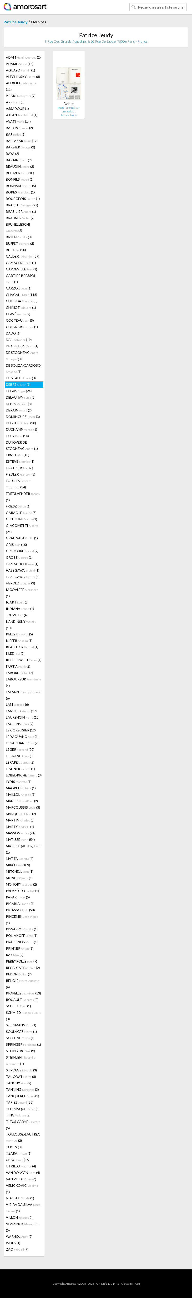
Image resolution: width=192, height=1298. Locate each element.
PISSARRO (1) (22, 929)
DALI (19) (19, 340)
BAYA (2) (12, 154)
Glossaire (127, 1283)
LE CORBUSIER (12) (21, 730)
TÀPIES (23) (19, 1102)
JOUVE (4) (17, 615)
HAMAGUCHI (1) (22, 564)
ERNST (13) (17, 455)
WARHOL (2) (19, 1236)
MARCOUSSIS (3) (23, 807)
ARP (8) (15, 102)
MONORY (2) (21, 884)
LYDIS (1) (18, 782)
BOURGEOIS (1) (23, 199)
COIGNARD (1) (22, 327)
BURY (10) (16, 250)
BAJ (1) (15, 134)
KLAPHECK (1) (22, 647)
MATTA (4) (19, 859)
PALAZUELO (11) (22, 891)
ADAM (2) (23, 57)
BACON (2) (19, 128)
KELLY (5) (19, 634)
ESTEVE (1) (20, 461)
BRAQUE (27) (22, 205)
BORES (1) (20, 192)
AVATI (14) (18, 121)
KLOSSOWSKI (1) (23, 660)
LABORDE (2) (19, 673)
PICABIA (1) (20, 904)
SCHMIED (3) (23, 1015)
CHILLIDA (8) (21, 301)
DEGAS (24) (19, 391)
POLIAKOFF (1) (21, 935)
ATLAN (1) (21, 115)
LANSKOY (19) (21, 711)
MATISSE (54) (20, 839)
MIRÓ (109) (18, 865)
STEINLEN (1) (20, 1060)
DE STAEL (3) (21, 378)
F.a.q (137, 1283)
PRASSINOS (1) (22, 942)
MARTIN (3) (20, 820)
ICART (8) (17, 602)
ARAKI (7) (20, 96)
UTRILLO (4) (21, 1166)
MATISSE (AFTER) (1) (23, 849)
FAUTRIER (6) (19, 468)
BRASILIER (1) (21, 211)
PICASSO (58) (20, 910)
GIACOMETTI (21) (22, 528)
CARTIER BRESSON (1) (21, 279)
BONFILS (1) (20, 179)
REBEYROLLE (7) (21, 961)
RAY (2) (14, 955)
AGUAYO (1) (20, 70)
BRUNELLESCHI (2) (18, 227)
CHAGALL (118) (21, 295)
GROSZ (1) (19, 557)
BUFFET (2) (20, 243)
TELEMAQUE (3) (23, 1109)
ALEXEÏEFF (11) (21, 86)
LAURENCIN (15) (23, 717)
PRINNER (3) (19, 948)
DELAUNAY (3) (20, 397)
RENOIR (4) (22, 984)
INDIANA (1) (20, 609)
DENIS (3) (19, 404)
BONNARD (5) (21, 186)
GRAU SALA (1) (22, 538)
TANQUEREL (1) (22, 1096)
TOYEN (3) (14, 1147)
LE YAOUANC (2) (22, 743)
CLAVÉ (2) (18, 314)
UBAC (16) (18, 1160)
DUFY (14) (17, 436)
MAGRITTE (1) (21, 788)
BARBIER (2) (20, 147)
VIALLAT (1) (20, 1198)
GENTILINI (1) (21, 519)
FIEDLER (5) (20, 474)
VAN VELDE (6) (21, 1179)
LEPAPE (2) (20, 762)
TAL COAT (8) (21, 1077)
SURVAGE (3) (21, 1070)
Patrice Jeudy (16, 22)
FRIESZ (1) (18, 506)
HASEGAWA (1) (22, 570)
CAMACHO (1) (21, 263)
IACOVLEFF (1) (22, 593)
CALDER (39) (22, 256)
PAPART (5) (18, 897)
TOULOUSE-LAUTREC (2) (23, 1137)
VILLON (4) (20, 1217)
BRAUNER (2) (20, 218)
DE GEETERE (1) (22, 346)
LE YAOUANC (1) (22, 737)
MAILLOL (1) (20, 794)
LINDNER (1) (20, 769)
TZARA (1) (18, 1153)
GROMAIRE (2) (22, 551)
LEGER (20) (20, 749)
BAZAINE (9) (19, 160)
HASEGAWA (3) (23, 577)
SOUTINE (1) (20, 1038)
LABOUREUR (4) (23, 682)
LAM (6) (17, 704)
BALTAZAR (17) (22, 141)
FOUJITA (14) (18, 484)
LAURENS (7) (19, 724)
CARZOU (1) (18, 288)
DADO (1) (13, 333)
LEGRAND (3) (20, 756)
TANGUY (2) (18, 1083)
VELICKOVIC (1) (22, 1188)
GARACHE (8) (21, 513)
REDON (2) (19, 974)
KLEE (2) (15, 653)
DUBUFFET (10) (21, 423)
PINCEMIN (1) (22, 919)
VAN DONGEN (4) (23, 1173)
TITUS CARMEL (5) (23, 1125)
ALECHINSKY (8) (23, 77)
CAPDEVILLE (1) (21, 269)
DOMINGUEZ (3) (23, 417)
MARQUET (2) (21, 814)
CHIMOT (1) (21, 307)
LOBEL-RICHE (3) (24, 775)
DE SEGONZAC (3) (22, 355)
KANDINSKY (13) (21, 624)
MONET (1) (19, 878)
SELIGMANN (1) (21, 1025)
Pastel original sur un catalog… (69, 109)
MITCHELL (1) (19, 871)
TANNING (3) (22, 1089)
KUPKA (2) (18, 666)
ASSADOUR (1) (17, 108)
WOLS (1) (13, 1243)
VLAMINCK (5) (22, 1227)
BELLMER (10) (20, 173)
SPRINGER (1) (23, 1044)
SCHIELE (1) (18, 1006)
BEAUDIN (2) (20, 166)
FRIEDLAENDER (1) (23, 497)
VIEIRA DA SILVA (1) (23, 1207)
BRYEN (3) (19, 237)
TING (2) (18, 1115)
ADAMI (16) (19, 64)
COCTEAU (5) (20, 320)
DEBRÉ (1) (18, 384)
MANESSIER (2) (22, 801)
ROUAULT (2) (22, 1000)
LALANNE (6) (24, 695)
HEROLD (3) (20, 583)
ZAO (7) (17, 1249)
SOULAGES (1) (21, 1031)
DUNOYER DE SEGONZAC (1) (22, 445)
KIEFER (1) (19, 641)
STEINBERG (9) (20, 1051)
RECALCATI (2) (23, 968)
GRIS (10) (16, 545)
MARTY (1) (20, 827)
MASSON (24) (20, 833)
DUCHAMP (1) (21, 429)
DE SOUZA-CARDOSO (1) (23, 368)
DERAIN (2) (19, 410)
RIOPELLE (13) (23, 993)
